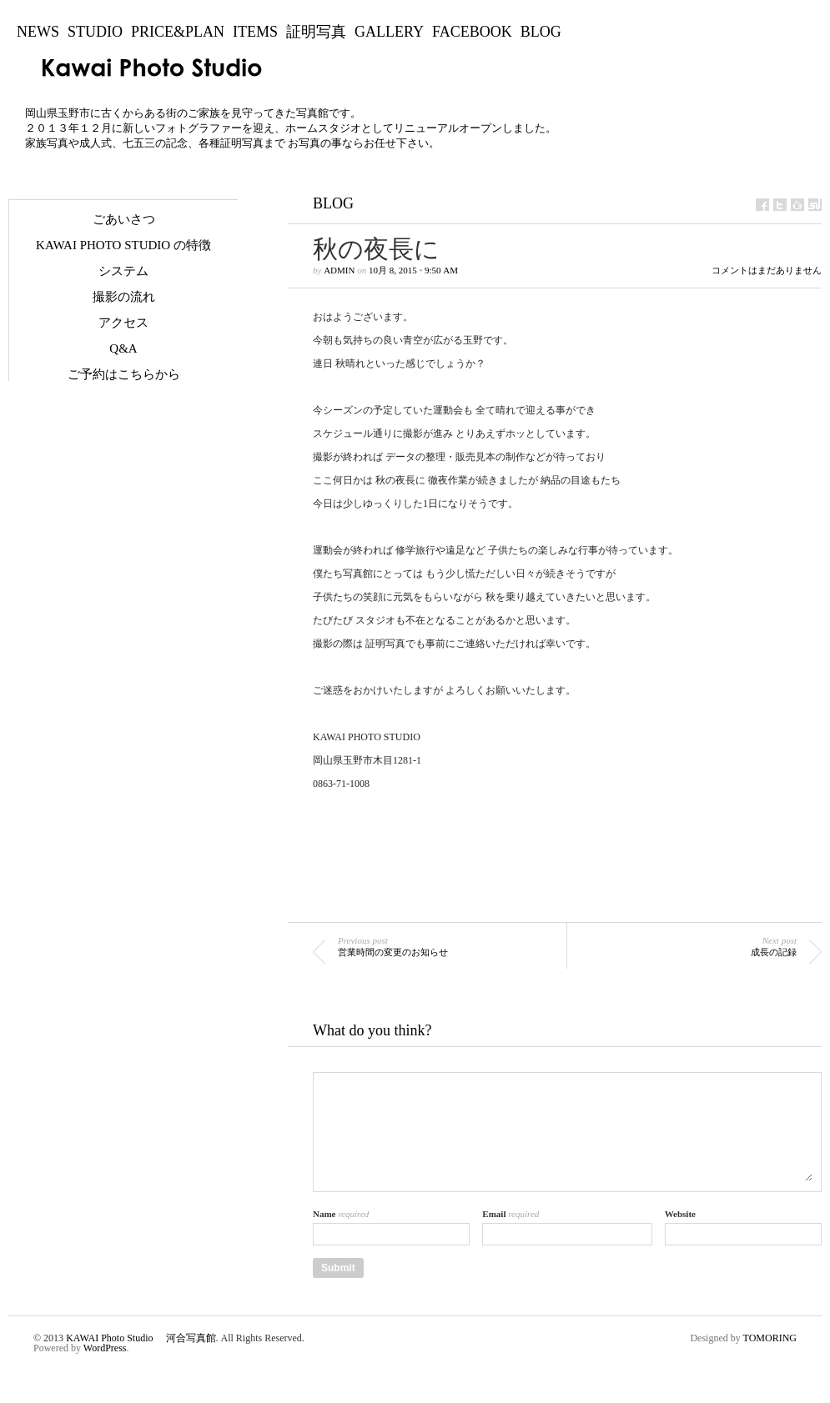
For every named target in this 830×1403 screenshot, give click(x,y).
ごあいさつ (124, 219)
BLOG (541, 31)
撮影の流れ (124, 296)
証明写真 (316, 31)
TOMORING (770, 1338)
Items (255, 31)
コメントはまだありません (767, 270)
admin (339, 270)
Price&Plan (177, 31)
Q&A (123, 348)
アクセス (123, 322)
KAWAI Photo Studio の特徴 (123, 245)
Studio (95, 31)
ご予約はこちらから (124, 374)
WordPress (105, 1348)
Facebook (472, 31)
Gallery (389, 31)
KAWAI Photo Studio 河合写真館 (140, 1338)
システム (123, 271)
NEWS (38, 31)
